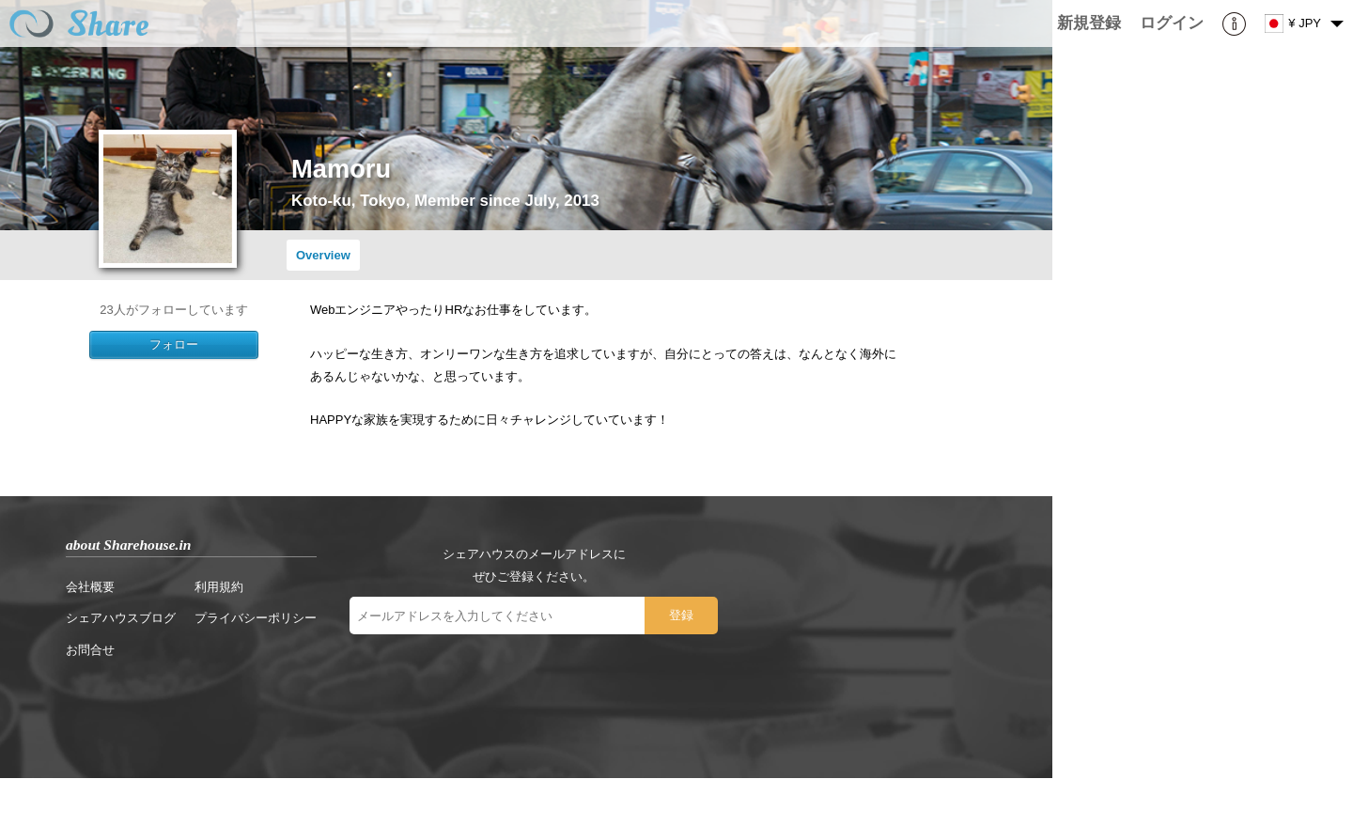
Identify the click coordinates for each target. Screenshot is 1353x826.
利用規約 (218, 587)
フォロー (173, 344)
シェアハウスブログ (121, 618)
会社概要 (90, 587)
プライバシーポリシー (255, 618)
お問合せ (90, 650)
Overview (323, 255)
